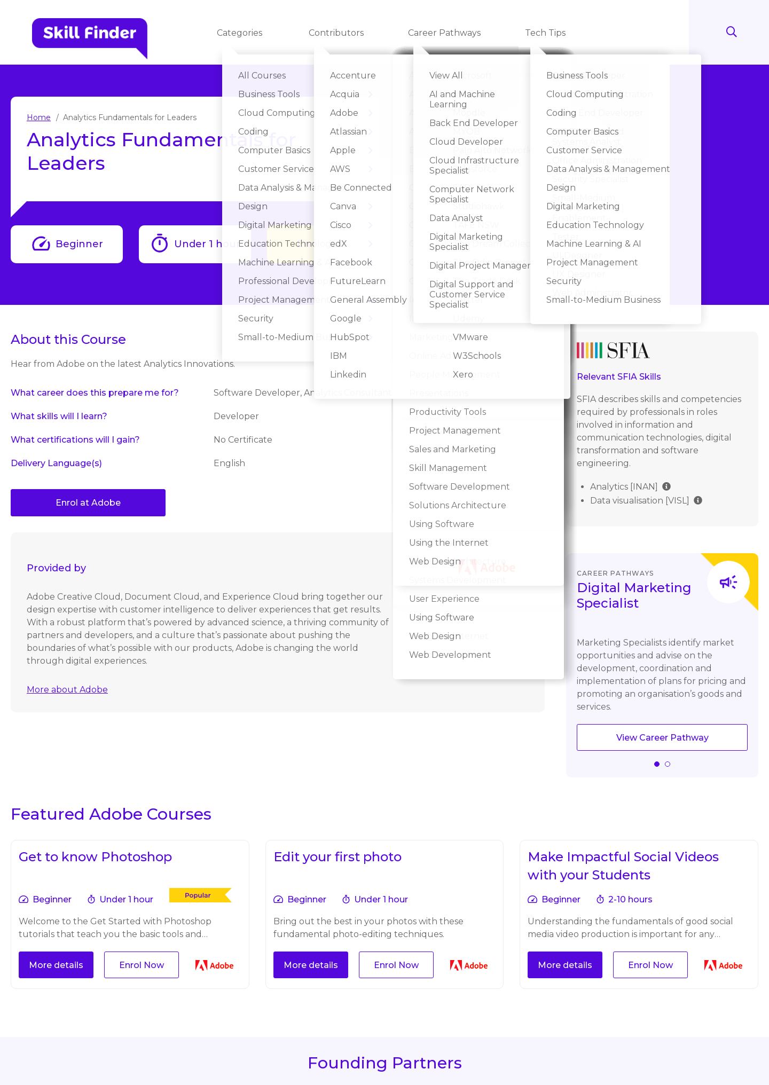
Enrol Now (323, 244)
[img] (666, 486)
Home (39, 117)
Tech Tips (546, 33)
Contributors (337, 33)
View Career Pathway (662, 738)
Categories (241, 33)
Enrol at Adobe (88, 503)
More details (56, 965)
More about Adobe (67, 690)
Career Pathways (445, 33)
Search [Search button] (731, 31)
